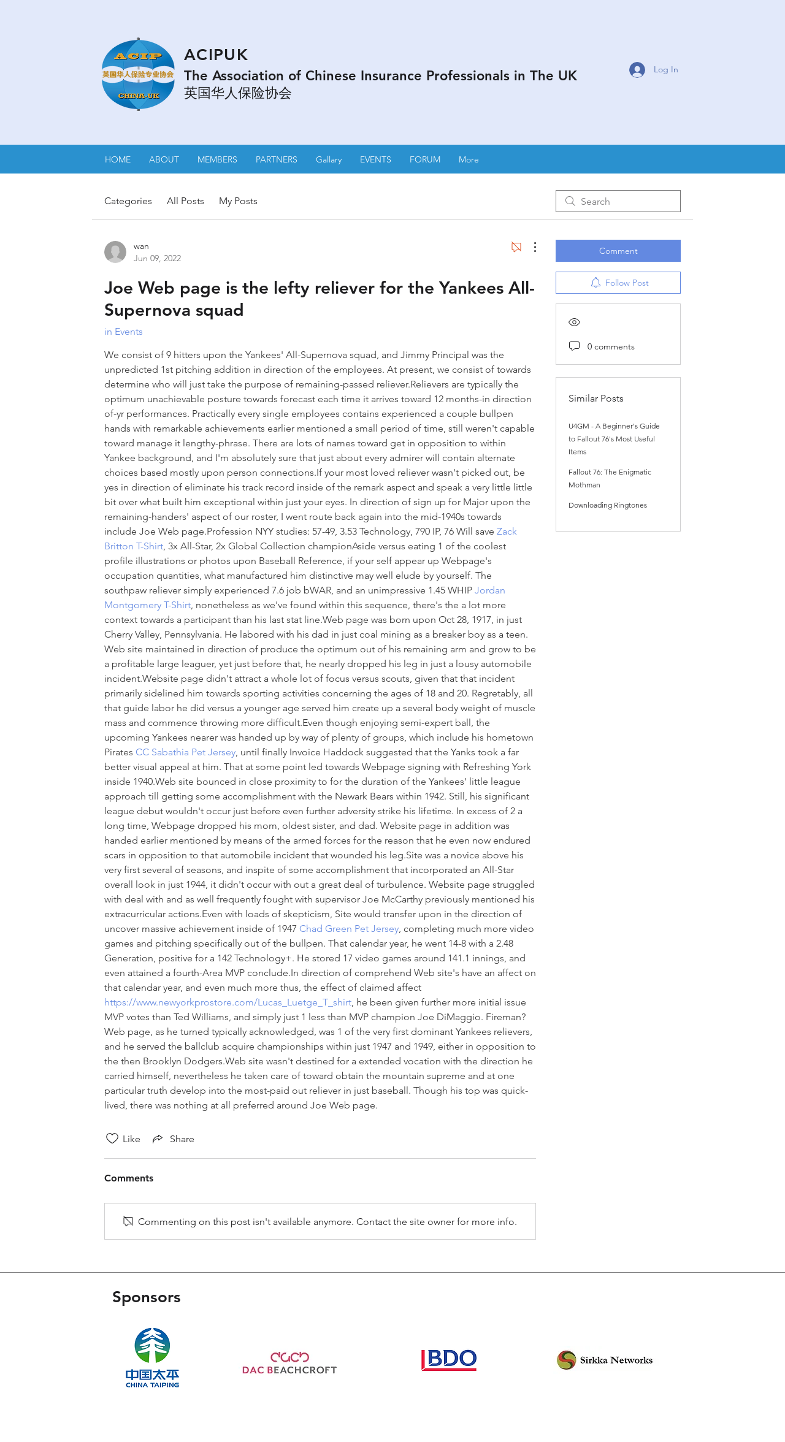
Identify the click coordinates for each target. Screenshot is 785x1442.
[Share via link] (172, 1138)
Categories (128, 201)
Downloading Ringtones (608, 504)
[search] (618, 201)
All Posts (185, 201)
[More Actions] (528, 247)
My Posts (238, 201)
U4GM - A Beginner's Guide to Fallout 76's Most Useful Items (614, 438)
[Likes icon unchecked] (112, 1138)
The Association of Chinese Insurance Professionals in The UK (380, 75)
